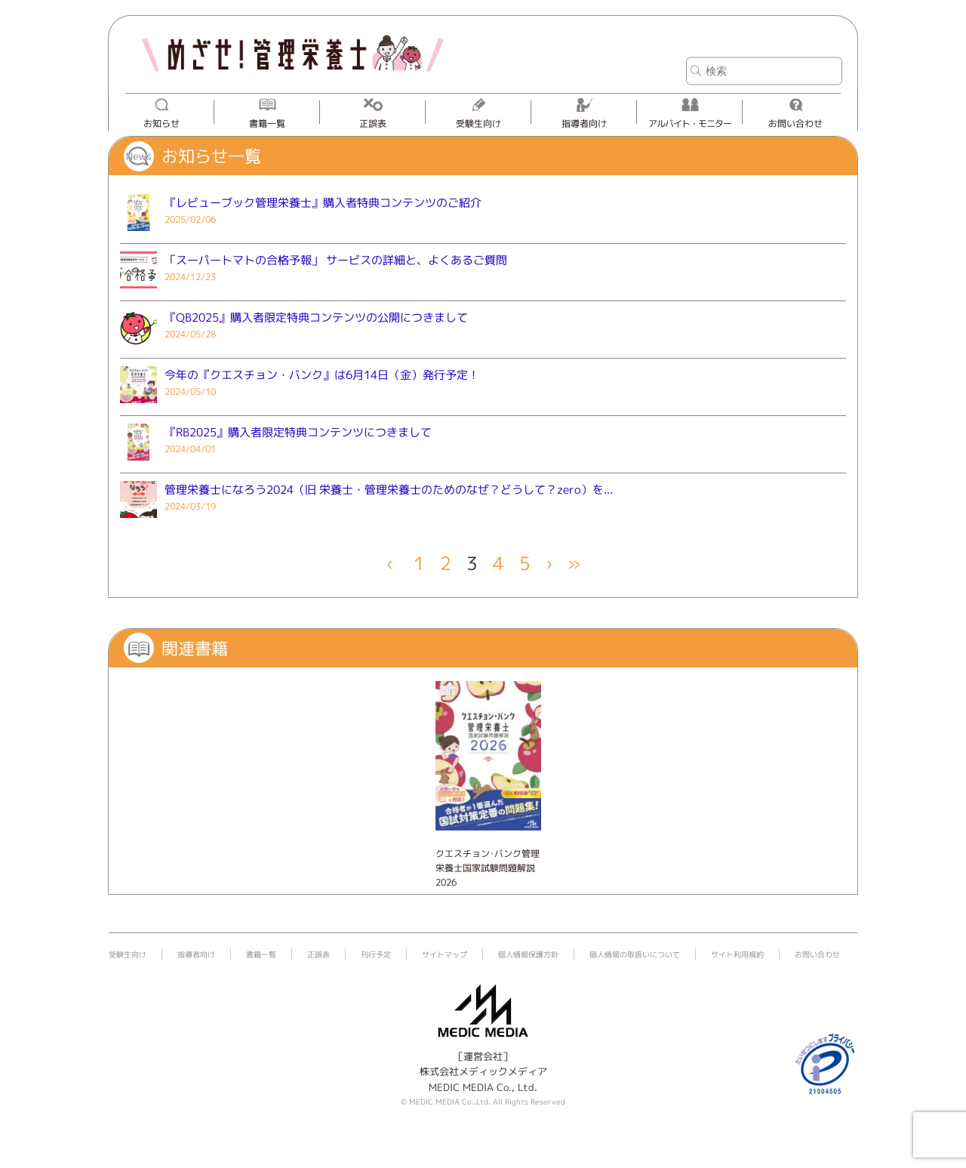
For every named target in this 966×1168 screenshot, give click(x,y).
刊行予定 (376, 954)
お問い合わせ (795, 123)
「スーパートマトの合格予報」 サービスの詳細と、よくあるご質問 (336, 260)
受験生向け (478, 123)
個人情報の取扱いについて (634, 954)
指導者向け (584, 123)
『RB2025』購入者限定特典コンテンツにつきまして (298, 432)
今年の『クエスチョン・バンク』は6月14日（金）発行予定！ (322, 375)
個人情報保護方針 (528, 954)
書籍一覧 (267, 123)
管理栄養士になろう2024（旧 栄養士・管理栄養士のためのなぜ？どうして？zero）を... (389, 490)
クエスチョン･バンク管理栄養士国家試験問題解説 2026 (487, 868)
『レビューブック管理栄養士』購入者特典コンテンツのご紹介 (323, 203)
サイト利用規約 (737, 954)
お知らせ (161, 123)
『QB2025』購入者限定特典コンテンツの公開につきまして (316, 317)
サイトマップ (444, 954)
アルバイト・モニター (689, 123)
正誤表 (372, 123)
